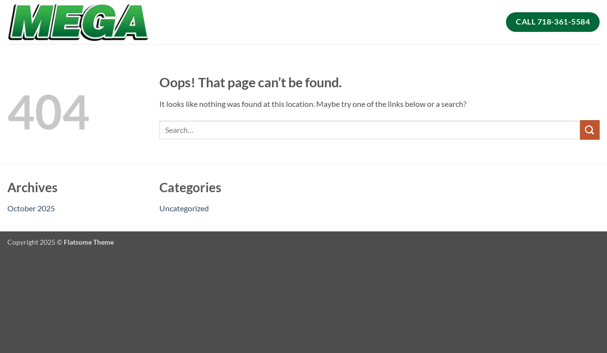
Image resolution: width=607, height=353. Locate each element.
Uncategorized (184, 208)
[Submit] (590, 129)
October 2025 (31, 208)
